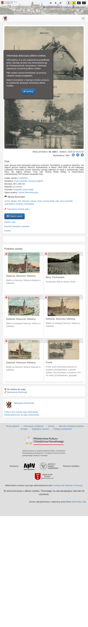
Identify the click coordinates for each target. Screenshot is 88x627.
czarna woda (48, 201)
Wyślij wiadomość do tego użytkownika (21, 415)
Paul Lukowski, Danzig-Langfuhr (28, 181)
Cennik (7, 231)
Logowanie (79, 7)
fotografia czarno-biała (23, 189)
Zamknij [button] (28, 91)
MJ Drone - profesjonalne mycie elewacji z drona (64, 509)
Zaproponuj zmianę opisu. (17, 209)
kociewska (29, 204)
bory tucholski (66, 201)
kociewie (19, 204)
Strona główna (12, 426)
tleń (19, 201)
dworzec (26, 201)
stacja (33, 201)
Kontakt (23, 429)
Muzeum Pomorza (24, 403)
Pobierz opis (9, 222)
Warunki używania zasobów (57, 7)
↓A (50, 3)
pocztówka (17, 187)
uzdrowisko (9, 204)
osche (7, 201)
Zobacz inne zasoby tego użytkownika (21, 412)
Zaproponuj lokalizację (15, 392)
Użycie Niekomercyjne (28, 192)
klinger (14, 201)
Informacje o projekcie (33, 426)
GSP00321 (23, 178)
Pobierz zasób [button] (14, 216)
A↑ (61, 3)
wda (57, 201)
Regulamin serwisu (40, 429)
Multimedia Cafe (78, 502)
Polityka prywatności (63, 429)
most (39, 201)
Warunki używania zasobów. (17, 226)
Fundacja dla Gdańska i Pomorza (67, 485)
